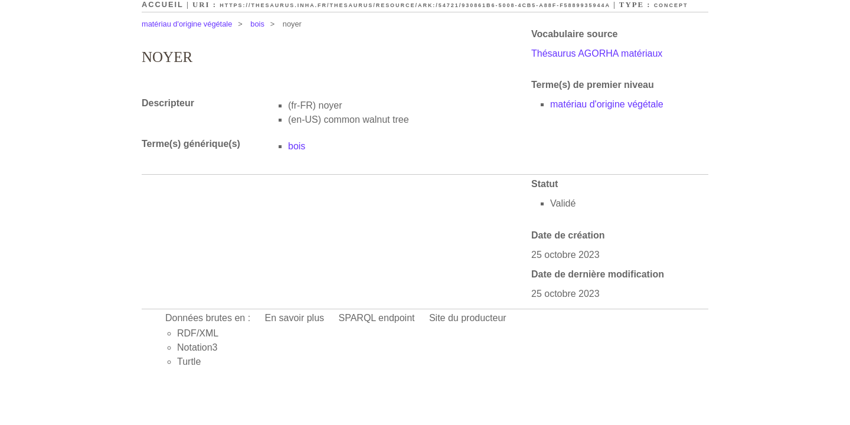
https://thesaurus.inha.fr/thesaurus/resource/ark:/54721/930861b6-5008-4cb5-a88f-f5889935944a (415, 5)
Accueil (163, 4)
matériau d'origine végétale (187, 23)
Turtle (189, 362)
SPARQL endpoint (377, 318)
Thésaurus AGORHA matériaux (596, 53)
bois (257, 23)
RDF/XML (197, 333)
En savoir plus (295, 318)
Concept (671, 5)
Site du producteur (467, 318)
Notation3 (197, 347)
